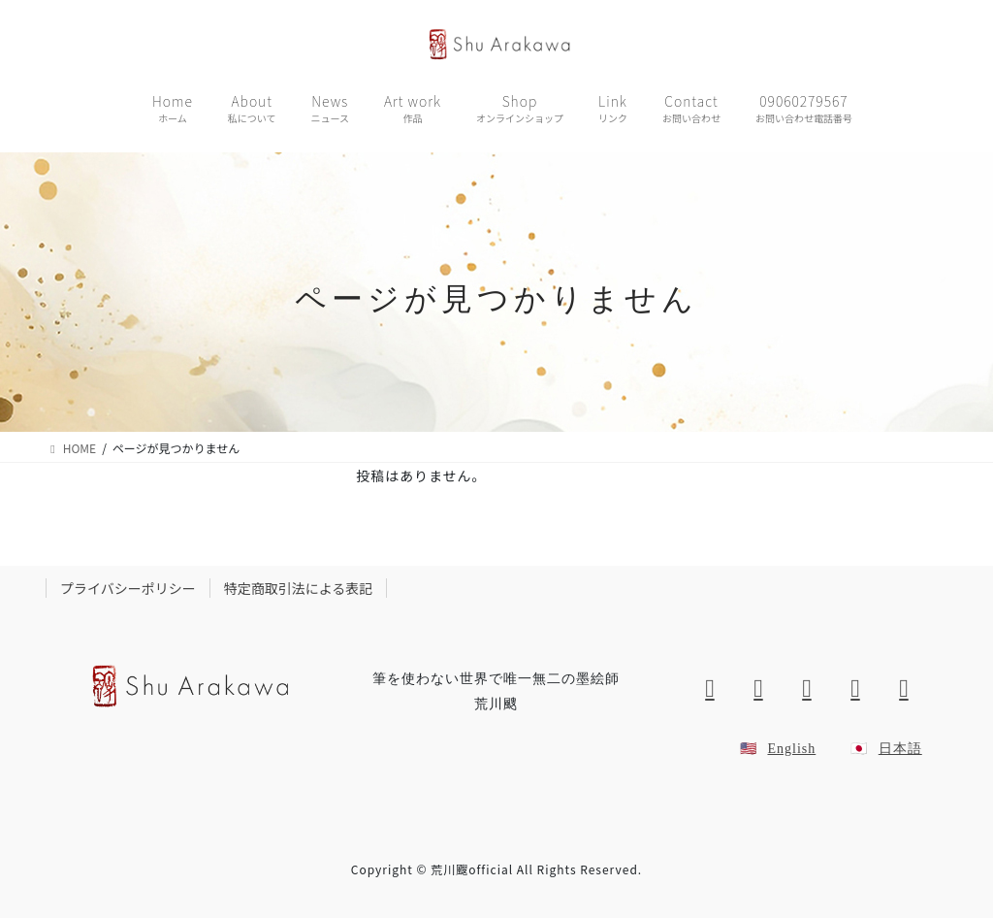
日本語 (900, 748)
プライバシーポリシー (128, 588)
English (791, 748)
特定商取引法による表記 (298, 588)
